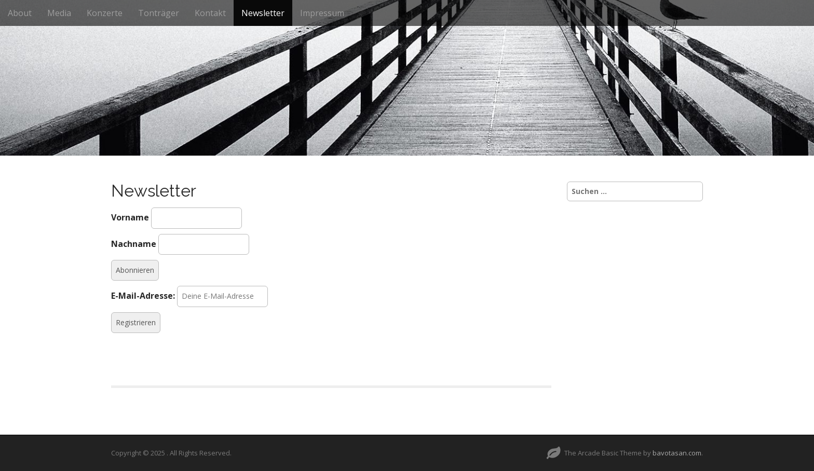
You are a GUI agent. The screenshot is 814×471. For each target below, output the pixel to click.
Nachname (133, 244)
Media (59, 13)
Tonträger (158, 13)
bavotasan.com (677, 453)
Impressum (322, 13)
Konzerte (105, 13)
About (20, 13)
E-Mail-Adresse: (143, 295)
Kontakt (210, 13)
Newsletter (262, 13)
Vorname (130, 217)
